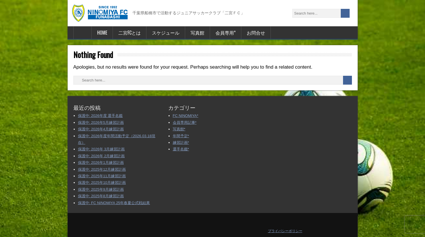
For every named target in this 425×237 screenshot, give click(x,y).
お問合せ (256, 32)
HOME (102, 32)
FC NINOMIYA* (185, 115)
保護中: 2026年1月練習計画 (101, 162)
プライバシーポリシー (285, 231)
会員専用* (226, 32)
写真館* (179, 129)
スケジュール (165, 32)
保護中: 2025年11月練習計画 (102, 176)
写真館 (197, 32)
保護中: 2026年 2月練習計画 (101, 156)
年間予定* (181, 136)
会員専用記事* (185, 122)
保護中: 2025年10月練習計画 (102, 182)
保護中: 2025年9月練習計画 (101, 189)
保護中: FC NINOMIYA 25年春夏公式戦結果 (114, 203)
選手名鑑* (181, 149)
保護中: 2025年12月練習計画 (102, 169)
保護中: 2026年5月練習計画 (101, 122)
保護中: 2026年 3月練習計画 (101, 149)
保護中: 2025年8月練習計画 (101, 196)
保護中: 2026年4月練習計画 (101, 129)
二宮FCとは (129, 32)
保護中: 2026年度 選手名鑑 (100, 115)
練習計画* (181, 142)
